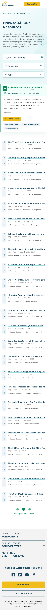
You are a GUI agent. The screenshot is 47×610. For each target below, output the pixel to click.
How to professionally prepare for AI (26, 386)
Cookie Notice (29, 604)
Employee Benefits (30, 301)
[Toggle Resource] (5, 88)
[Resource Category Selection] (23, 66)
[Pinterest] (33, 574)
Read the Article (12, 119)
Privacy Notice (17, 604)
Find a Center (23, 584)
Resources (7, 13)
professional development (30, 124)
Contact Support (23, 593)
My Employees (13, 148)
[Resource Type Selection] (23, 75)
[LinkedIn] (20, 574)
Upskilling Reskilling (11, 128)
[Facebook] (13, 574)
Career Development (31, 93)
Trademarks (28, 606)
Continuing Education (34, 393)
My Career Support (15, 286)
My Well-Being (13, 93)
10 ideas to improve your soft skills (25, 325)
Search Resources (41, 57)
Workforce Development (32, 148)
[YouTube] (27, 574)
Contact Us (32, 4)
